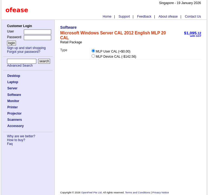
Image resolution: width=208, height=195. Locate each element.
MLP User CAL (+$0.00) (111, 51)
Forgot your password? (23, 52)
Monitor (13, 101)
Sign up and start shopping (26, 48)
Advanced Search (20, 65)
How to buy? (16, 140)
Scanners (14, 120)
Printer (12, 107)
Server (12, 88)
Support (124, 16)
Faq (10, 144)
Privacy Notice (160, 192)
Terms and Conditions (138, 192)
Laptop (12, 82)
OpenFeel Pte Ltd (91, 192)
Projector (14, 113)
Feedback (144, 16)
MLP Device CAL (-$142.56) (114, 56)
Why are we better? (21, 136)
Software (14, 95)
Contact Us (193, 16)
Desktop (13, 76)
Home (107, 16)
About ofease (168, 16)
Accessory (15, 126)
